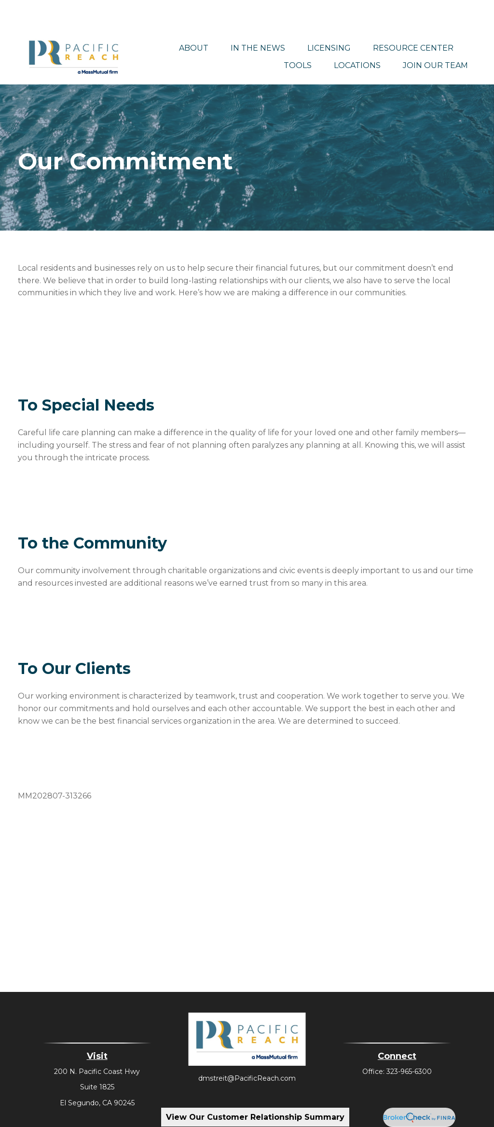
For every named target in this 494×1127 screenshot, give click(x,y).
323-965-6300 (409, 1043)
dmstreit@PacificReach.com (247, 1049)
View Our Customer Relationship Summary (255, 1117)
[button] (193, 19)
